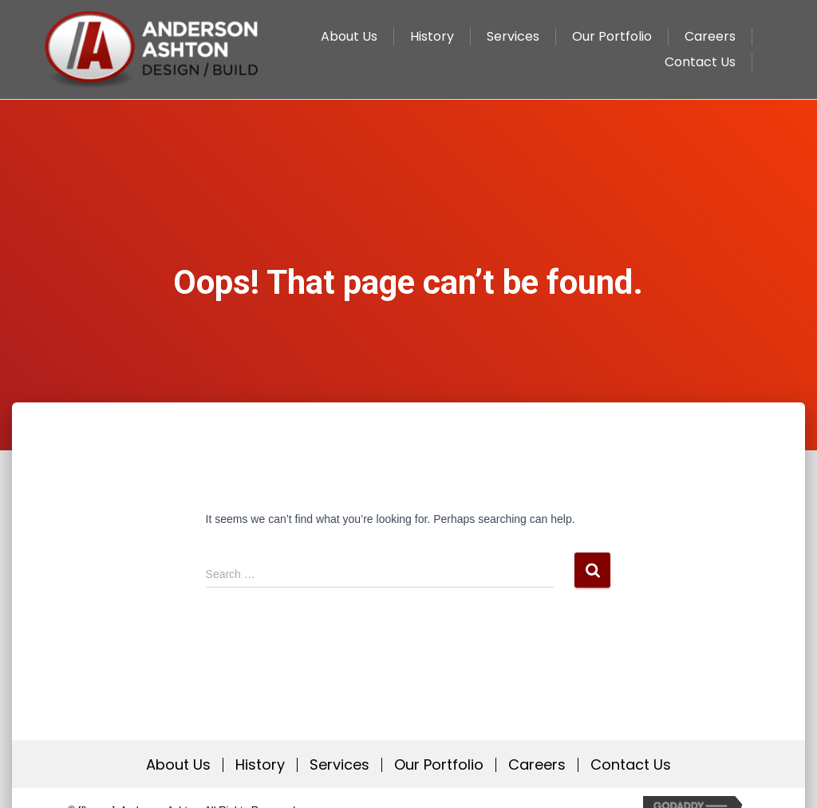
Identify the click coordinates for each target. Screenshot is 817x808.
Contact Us (630, 765)
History (260, 765)
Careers (537, 765)
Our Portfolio (438, 765)
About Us (178, 765)
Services (339, 765)
